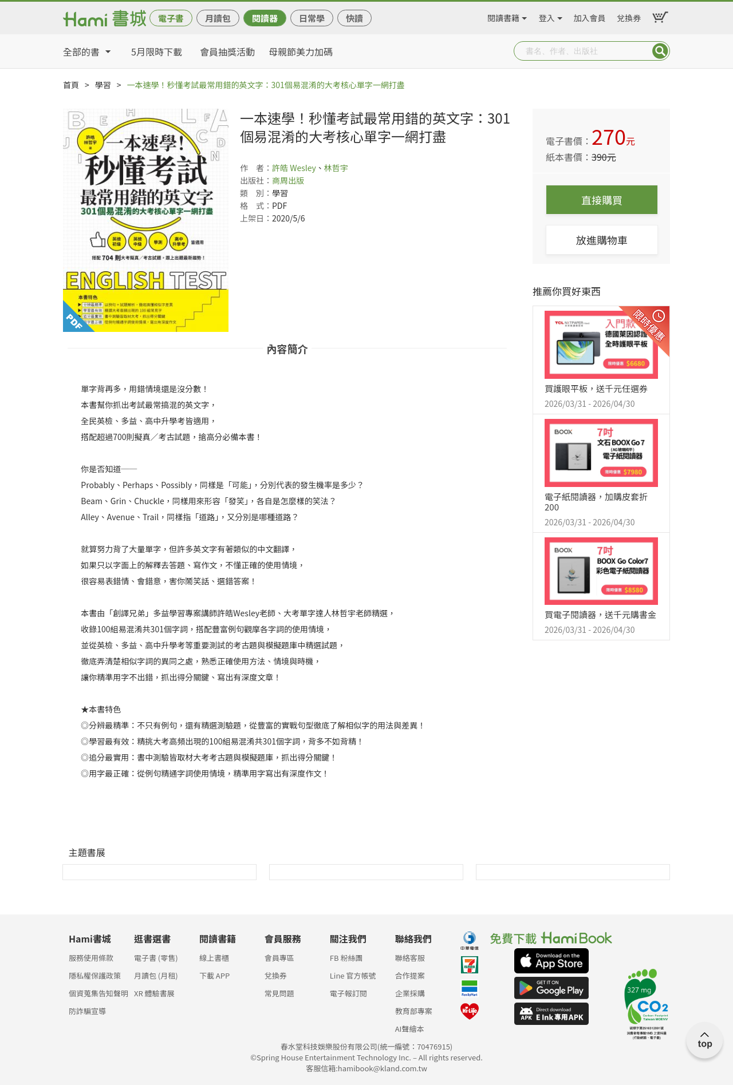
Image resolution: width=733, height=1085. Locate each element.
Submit (660, 51)
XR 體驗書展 (154, 993)
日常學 (312, 18)
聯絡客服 (410, 957)
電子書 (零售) (156, 957)
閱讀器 (265, 18)
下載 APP (214, 975)
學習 (103, 84)
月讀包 (218, 18)
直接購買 (601, 199)
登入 (547, 16)
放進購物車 (602, 239)
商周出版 (288, 180)
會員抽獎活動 (227, 51)
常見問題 (279, 993)
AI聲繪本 (409, 1028)
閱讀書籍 (503, 16)
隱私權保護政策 (95, 975)
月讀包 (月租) (156, 975)
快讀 (354, 18)
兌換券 (629, 16)
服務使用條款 (91, 957)
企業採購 (410, 993)
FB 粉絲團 (346, 957)
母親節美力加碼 (301, 51)
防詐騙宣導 (87, 1010)
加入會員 (590, 16)
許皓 (280, 167)
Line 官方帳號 (353, 975)
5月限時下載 (156, 51)
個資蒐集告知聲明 (98, 993)
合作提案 (410, 975)
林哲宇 (336, 167)
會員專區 (279, 957)
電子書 (171, 18)
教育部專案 (413, 1010)
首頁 (71, 84)
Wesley (303, 167)
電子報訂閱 (348, 993)
